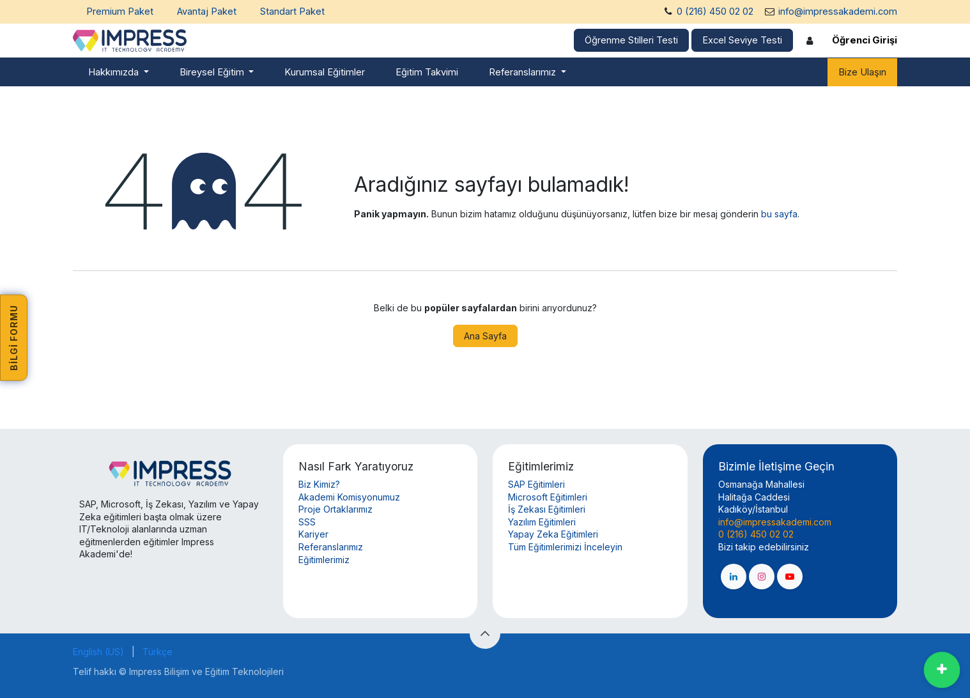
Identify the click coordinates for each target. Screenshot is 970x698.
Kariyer (313, 534)
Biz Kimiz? (319, 484)
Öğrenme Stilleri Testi (631, 40)
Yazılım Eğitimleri (542, 521)
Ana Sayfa (485, 335)
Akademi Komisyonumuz (349, 497)
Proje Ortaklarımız (335, 509)
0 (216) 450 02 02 (715, 11)
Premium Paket (119, 11)
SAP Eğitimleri (536, 484)
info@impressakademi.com (837, 11)
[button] (485, 633)
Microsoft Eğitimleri (547, 497)
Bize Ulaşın (862, 72)
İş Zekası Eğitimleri (546, 509)
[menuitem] (118, 72)
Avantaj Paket (206, 11)
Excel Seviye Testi (742, 40)
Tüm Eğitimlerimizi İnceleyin (565, 546)
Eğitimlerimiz (324, 559)
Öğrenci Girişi (864, 40)
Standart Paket (292, 11)
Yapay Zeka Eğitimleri (553, 534)
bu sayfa (779, 213)
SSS (307, 521)
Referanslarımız (330, 546)
